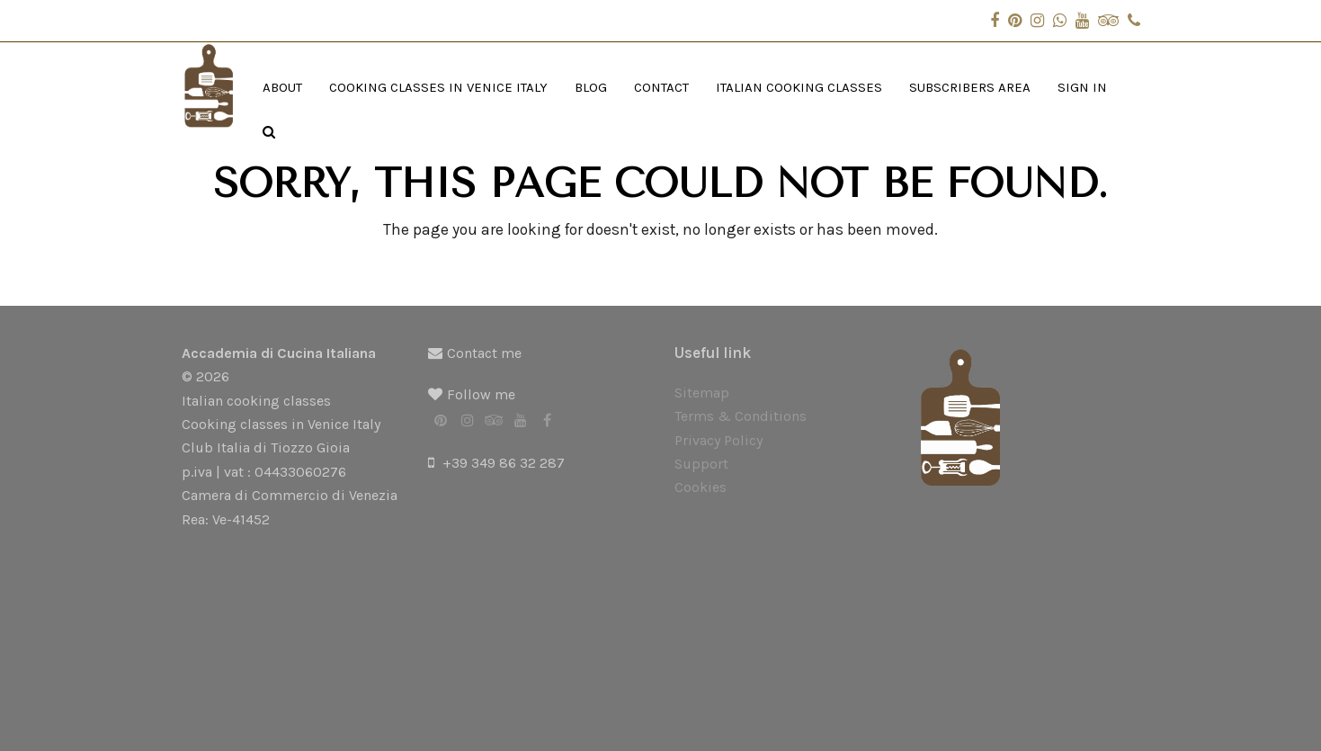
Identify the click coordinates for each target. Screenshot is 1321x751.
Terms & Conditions (740, 416)
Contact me (484, 353)
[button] (269, 132)
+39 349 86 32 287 (503, 462)
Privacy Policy (718, 440)
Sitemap (701, 392)
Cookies (700, 487)
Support (701, 463)
